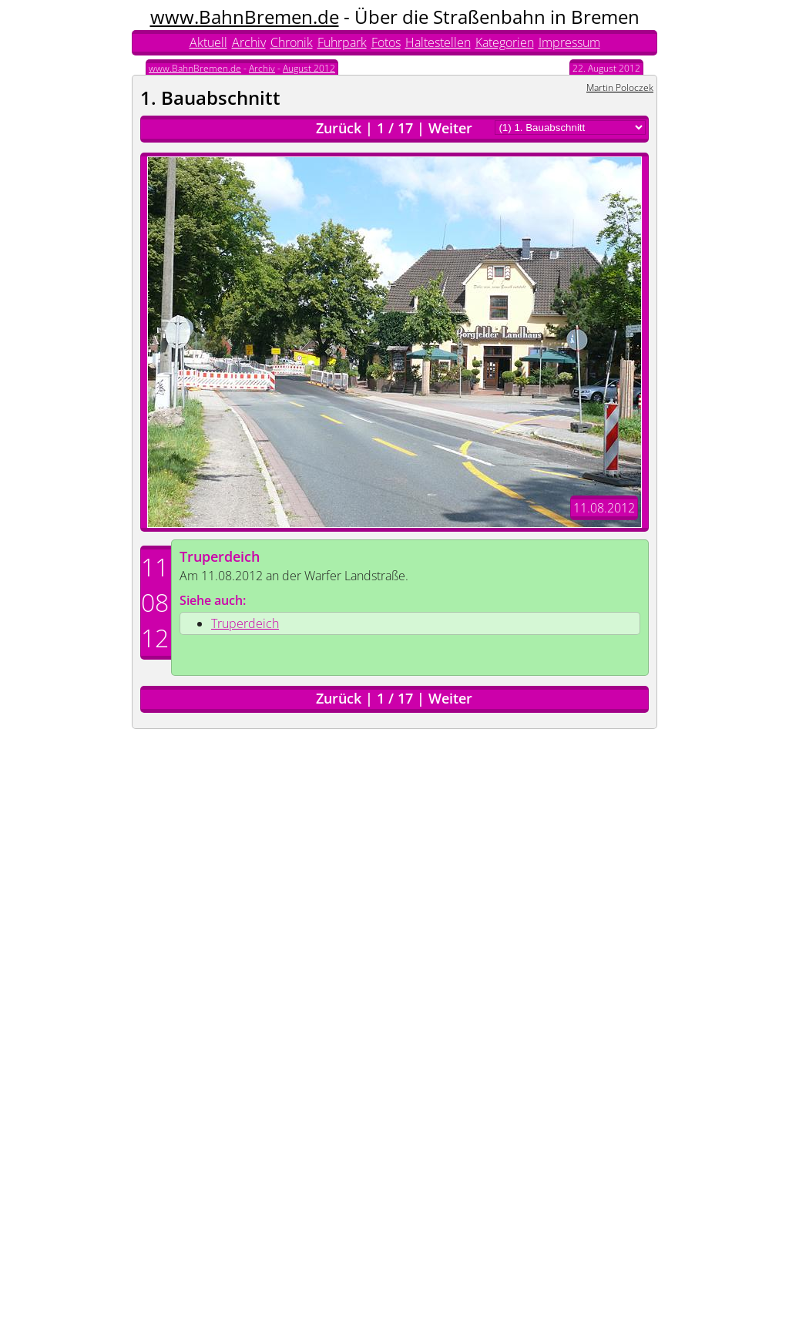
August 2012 (309, 68)
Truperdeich (220, 556)
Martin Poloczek (619, 87)
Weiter (450, 128)
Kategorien (504, 42)
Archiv (249, 42)
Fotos (386, 42)
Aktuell (208, 42)
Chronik (291, 42)
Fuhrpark (342, 42)
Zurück (338, 128)
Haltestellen (438, 42)
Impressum (569, 42)
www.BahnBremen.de (244, 16)
